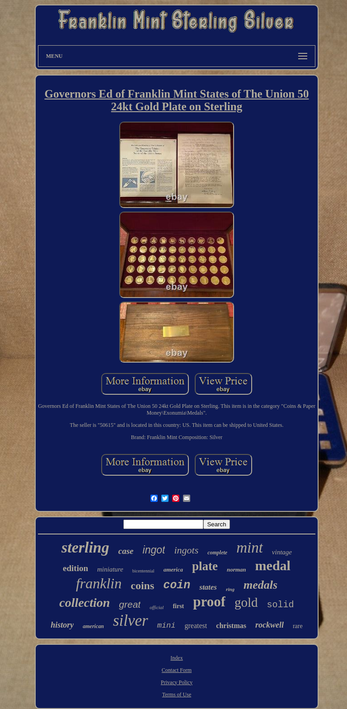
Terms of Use (176, 694)
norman (236, 569)
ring (230, 589)
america (173, 569)
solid (280, 605)
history (62, 624)
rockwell (269, 624)
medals (260, 584)
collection (84, 603)
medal (273, 565)
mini (166, 625)
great (130, 604)
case (126, 551)
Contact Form (177, 670)
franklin (99, 583)
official (157, 607)
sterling (85, 547)
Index (176, 658)
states (208, 587)
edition (75, 568)
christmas (231, 625)
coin (176, 585)
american (93, 626)
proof (209, 602)
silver (130, 620)
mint (249, 547)
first (178, 606)
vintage (282, 552)
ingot (154, 550)
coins (142, 585)
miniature (110, 569)
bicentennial (143, 570)
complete (217, 552)
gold (246, 602)
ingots (186, 550)
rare (298, 626)
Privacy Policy (176, 682)
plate (205, 566)
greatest (196, 625)
